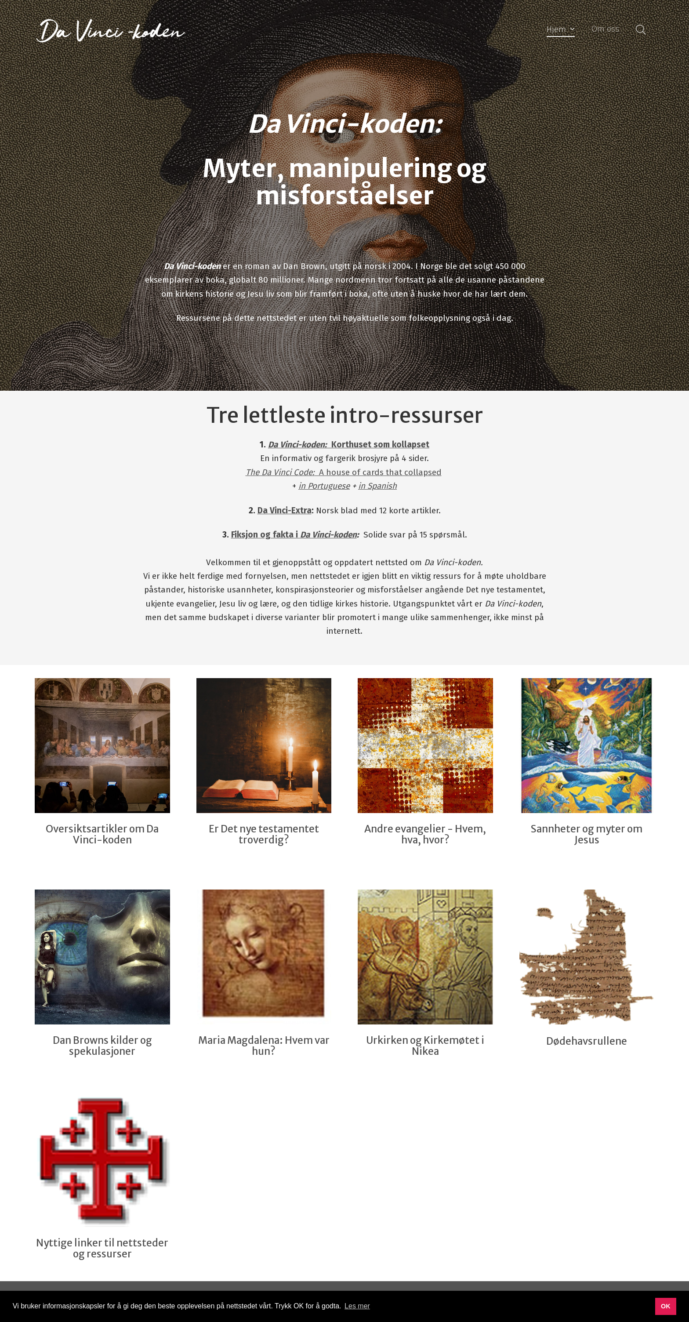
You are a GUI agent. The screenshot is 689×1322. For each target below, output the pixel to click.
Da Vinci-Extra (284, 510)
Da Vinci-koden (328, 535)
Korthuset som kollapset (348, 444)
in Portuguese (324, 486)
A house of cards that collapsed (344, 472)
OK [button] (666, 1306)
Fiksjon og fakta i (265, 535)
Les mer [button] (357, 1306)
